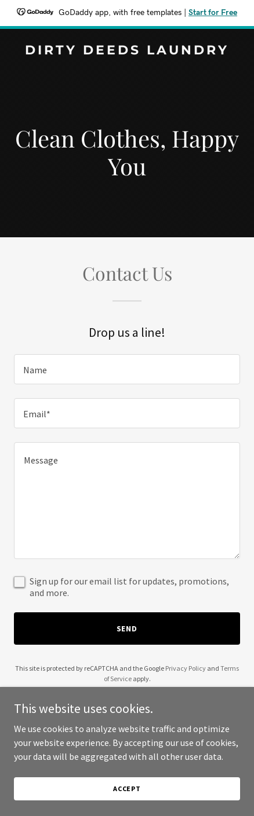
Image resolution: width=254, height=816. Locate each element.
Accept (127, 788)
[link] (127, 51)
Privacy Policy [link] (185, 668)
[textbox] (127, 369)
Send (127, 628)
